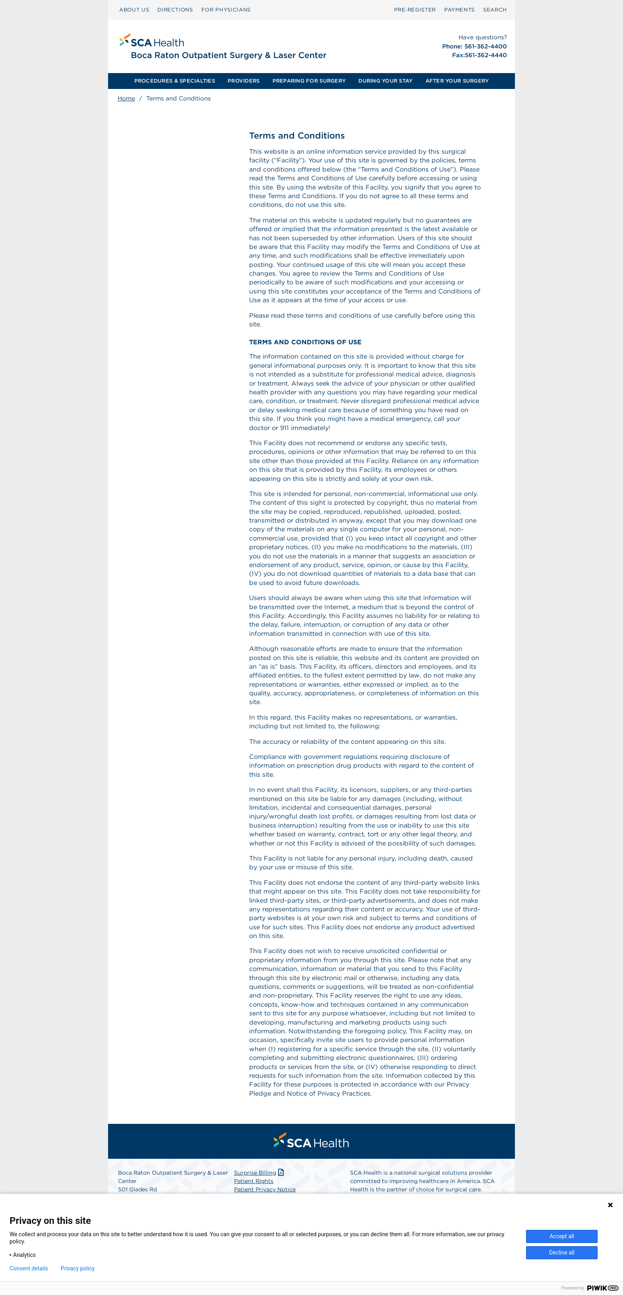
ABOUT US (134, 10)
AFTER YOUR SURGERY (457, 81)
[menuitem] (134, 10)
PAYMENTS (459, 10)
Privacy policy (78, 1268)
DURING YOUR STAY (385, 81)
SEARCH (495, 10)
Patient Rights (253, 1181)
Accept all (561, 1236)
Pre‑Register (415, 10)
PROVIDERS (243, 81)
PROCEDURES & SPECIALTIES (174, 81)
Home (126, 98)
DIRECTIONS (175, 10)
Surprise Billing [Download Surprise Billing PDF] (259, 1173)
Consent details (29, 1268)
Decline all (562, 1252)
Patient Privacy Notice (265, 1189)
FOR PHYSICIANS (226, 10)
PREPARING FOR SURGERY (309, 81)
